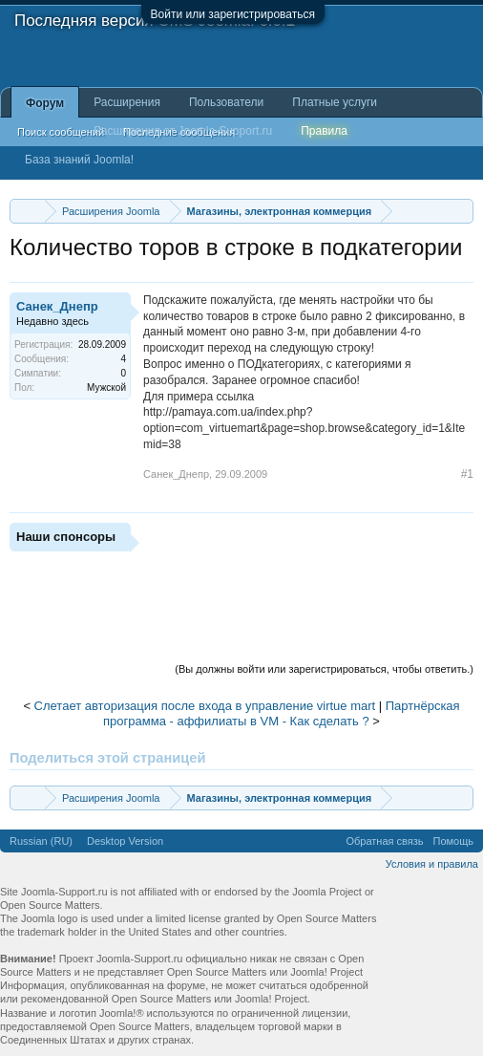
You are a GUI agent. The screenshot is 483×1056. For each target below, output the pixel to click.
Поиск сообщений (60, 132)
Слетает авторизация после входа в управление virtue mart (205, 706)
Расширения (127, 102)
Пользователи (226, 102)
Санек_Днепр (57, 306)
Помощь (453, 841)
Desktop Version (125, 841)
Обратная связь (384, 841)
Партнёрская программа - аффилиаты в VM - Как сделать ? (281, 714)
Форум (45, 103)
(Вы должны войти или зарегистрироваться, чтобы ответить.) (324, 669)
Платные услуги (334, 102)
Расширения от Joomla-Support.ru (183, 131)
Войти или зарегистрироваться (233, 14)
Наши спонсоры (66, 536)
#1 (467, 474)
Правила (324, 131)
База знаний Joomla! (79, 159)
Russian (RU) (41, 841)
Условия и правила (432, 864)
